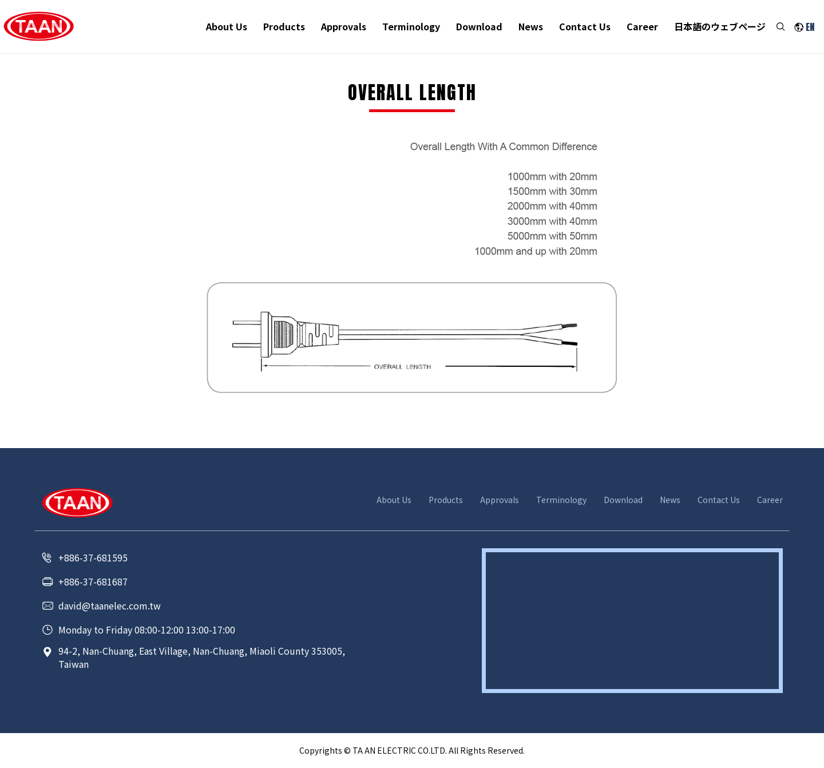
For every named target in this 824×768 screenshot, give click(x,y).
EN (810, 27)
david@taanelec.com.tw (109, 605)
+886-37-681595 (93, 557)
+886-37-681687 (93, 581)
